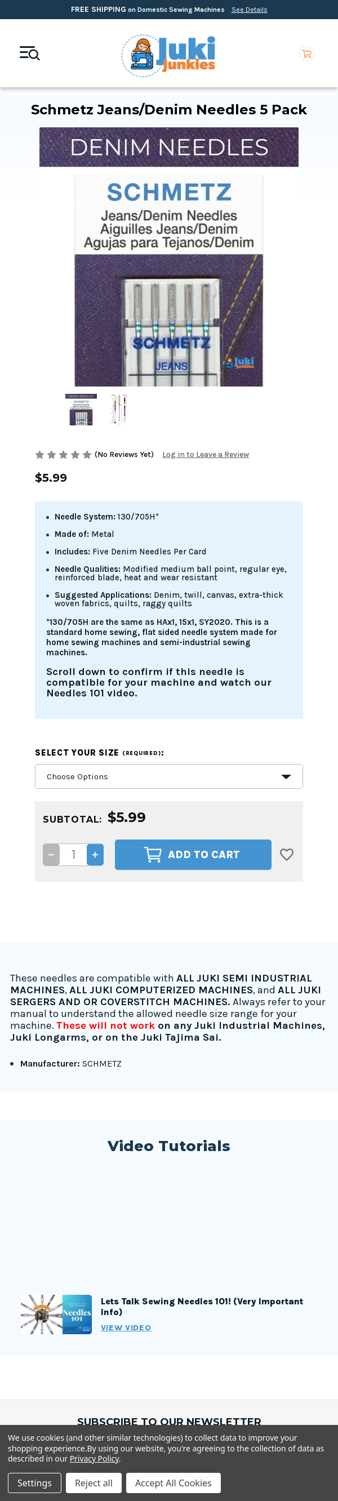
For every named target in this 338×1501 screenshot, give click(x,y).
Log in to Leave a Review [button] (205, 454)
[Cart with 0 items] (307, 53)
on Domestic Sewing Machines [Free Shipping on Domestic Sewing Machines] (169, 9)
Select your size (99, 753)
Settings (34, 1483)
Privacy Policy (94, 1458)
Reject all (94, 1483)
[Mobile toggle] (30, 53)
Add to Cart (192, 855)
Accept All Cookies (173, 1483)
